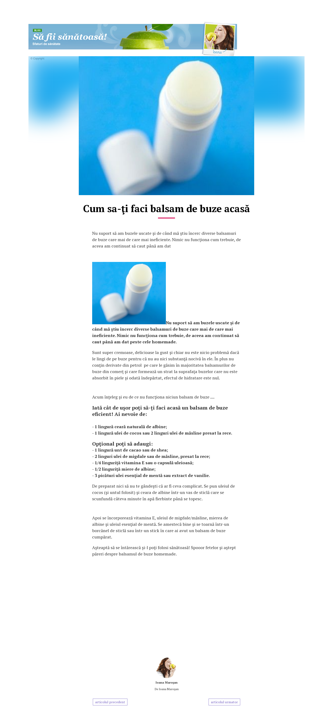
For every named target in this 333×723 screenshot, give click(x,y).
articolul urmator (224, 702)
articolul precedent (110, 702)
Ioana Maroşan (166, 682)
